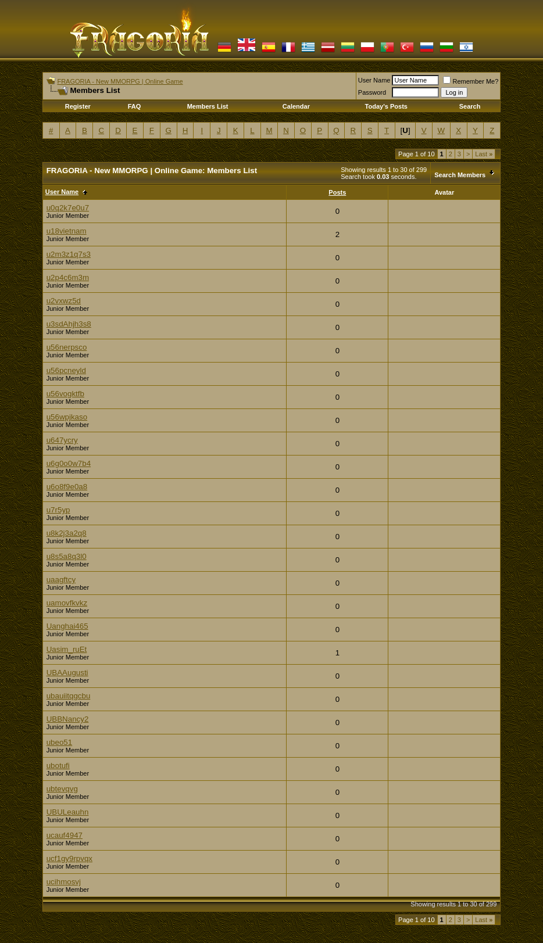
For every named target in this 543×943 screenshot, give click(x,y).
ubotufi (58, 765)
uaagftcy (61, 579)
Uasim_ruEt (67, 649)
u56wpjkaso (67, 417)
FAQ (134, 106)
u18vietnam (67, 231)
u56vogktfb (65, 393)
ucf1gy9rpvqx (69, 858)
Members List (207, 106)
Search (470, 106)
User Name (374, 80)
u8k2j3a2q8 (67, 533)
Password (372, 92)
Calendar (296, 106)
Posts (337, 192)
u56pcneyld (66, 370)
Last (483, 153)
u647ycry (62, 440)
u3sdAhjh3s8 (69, 324)
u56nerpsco (67, 347)
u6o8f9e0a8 (67, 486)
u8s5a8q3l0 (67, 556)
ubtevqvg (62, 788)
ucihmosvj (64, 881)
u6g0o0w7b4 (69, 463)
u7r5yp (58, 509)
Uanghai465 (67, 626)
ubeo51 (59, 742)
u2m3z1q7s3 (69, 254)
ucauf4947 (65, 835)
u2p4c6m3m (68, 277)
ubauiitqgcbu (69, 695)
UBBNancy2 (68, 719)
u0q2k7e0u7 (68, 207)
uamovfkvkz (67, 602)
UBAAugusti (67, 672)
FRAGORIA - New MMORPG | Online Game (120, 81)
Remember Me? (470, 81)
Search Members (459, 174)
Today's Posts (386, 106)
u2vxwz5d (64, 300)
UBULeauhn (68, 812)
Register (78, 106)
